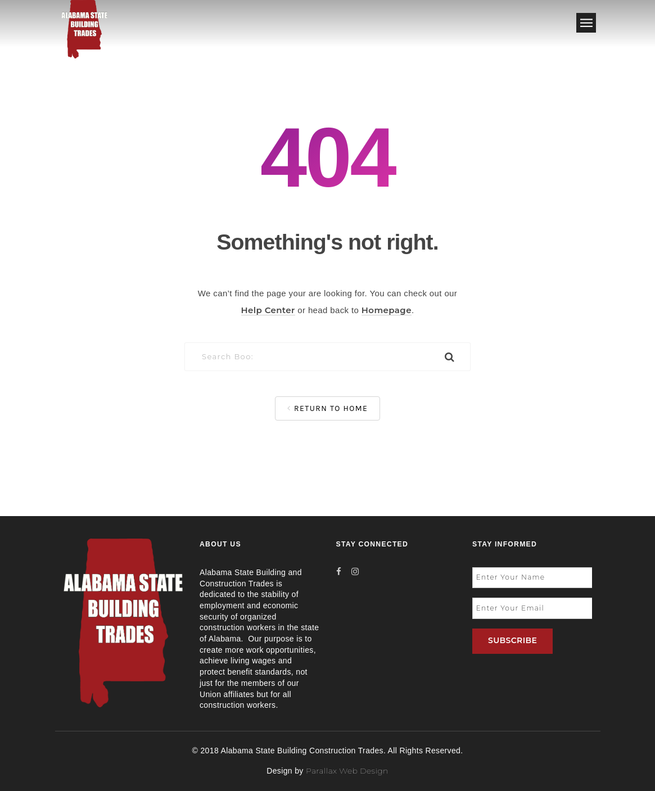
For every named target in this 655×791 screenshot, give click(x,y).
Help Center (268, 310)
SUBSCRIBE (512, 640)
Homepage (387, 310)
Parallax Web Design (347, 771)
